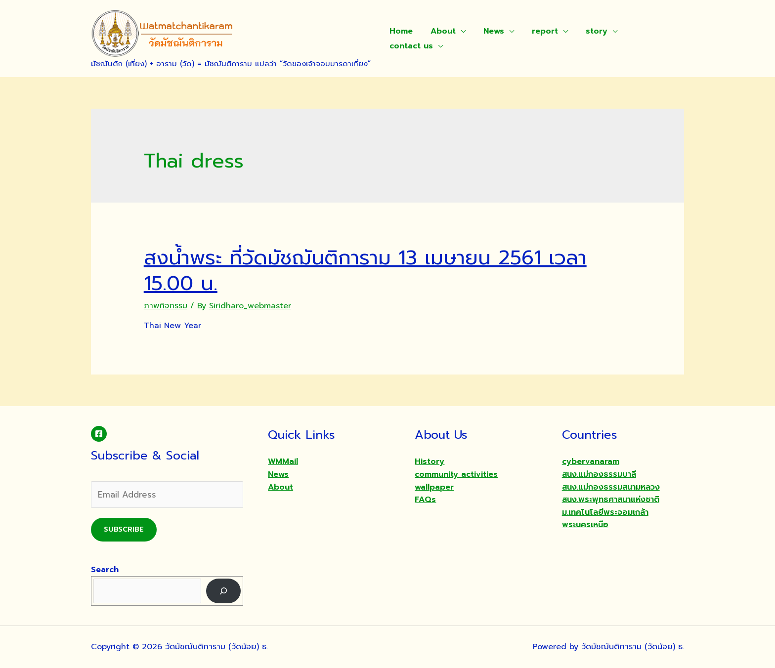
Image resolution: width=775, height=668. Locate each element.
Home (400, 31)
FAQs (425, 499)
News (488, 31)
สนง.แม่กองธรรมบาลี (599, 474)
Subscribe (124, 529)
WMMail (283, 461)
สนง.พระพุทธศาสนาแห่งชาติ (610, 499)
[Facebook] (99, 434)
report (538, 31)
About (440, 31)
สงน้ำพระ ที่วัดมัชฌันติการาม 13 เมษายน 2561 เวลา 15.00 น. (365, 270)
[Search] (223, 591)
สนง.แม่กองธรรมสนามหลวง (611, 487)
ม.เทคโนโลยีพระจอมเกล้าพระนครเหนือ (605, 518)
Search (105, 570)
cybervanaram (590, 461)
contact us (410, 46)
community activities (456, 474)
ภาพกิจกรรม (165, 306)
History (429, 461)
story (588, 31)
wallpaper (434, 487)
